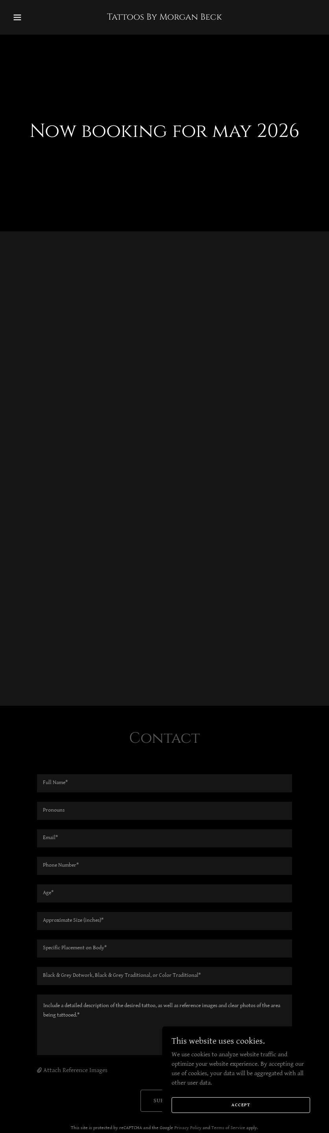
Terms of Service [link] (228, 1127)
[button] (32, 17)
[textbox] (164, 783)
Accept (240, 1104)
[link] (164, 18)
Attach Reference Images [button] (75, 1070)
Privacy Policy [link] (187, 1127)
